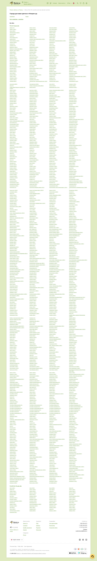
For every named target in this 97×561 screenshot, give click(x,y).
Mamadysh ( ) (73, 217)
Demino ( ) (12, 91)
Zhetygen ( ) (52, 510)
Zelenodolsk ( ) (53, 473)
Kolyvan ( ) (33, 171)
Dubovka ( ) (13, 99)
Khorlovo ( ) (33, 155)
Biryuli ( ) (52, 61)
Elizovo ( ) (13, 108)
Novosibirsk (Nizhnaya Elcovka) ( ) (56, 269)
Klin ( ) (31, 164)
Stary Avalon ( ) (33, 387)
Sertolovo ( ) (72, 350)
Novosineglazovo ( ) (34, 271)
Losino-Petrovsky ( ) (54, 209)
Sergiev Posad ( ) (33, 348)
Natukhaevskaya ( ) (14, 247)
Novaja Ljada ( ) (53, 258)
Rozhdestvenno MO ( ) (15, 330)
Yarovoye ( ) (52, 463)
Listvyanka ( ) (53, 208)
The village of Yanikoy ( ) (34, 411)
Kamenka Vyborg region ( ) (16, 146)
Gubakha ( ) (33, 127)
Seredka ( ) (51, 347)
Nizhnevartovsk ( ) (13, 255)
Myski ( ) (32, 242)
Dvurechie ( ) (13, 101)
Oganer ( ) (13, 279)
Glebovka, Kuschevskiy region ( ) (76, 119)
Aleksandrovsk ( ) (73, 31)
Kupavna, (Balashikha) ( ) (55, 195)
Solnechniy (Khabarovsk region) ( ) (76, 374)
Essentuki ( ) (12, 111)
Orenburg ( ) (72, 282)
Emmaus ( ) (72, 108)
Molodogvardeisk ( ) (54, 230)
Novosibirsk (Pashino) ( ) (74, 269)
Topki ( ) (72, 416)
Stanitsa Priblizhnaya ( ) (14, 384)
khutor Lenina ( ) (34, 482)
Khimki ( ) (12, 155)
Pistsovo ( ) (52, 300)
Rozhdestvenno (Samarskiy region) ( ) (77, 329)
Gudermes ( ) (73, 127)
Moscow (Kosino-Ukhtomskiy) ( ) (76, 232)
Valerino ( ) (13, 435)
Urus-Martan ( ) (73, 427)
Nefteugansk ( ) (52, 248)
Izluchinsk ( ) (13, 140)
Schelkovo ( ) (13, 345)
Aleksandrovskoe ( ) (15, 32)
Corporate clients (53, 527)
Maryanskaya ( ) (53, 219)
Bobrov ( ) (33, 63)
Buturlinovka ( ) (73, 73)
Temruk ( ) (33, 403)
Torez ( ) (12, 418)
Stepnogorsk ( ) (34, 505)
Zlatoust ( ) (72, 479)
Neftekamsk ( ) (33, 248)
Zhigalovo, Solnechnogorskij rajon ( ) (18, 478)
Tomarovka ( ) (13, 416)
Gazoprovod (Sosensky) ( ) (55, 117)
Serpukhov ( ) (52, 350)
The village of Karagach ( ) (35, 406)
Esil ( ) (12, 496)
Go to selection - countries (16, 19)
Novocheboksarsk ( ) (74, 261)
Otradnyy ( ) (72, 287)
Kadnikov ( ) (52, 142)
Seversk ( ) (13, 353)
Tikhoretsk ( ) (73, 413)
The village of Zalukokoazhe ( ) (16, 413)
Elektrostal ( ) (33, 106)
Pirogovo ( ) (33, 300)
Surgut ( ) (71, 392)
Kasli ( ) (32, 151)
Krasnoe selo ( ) (33, 184)
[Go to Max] (86, 539)
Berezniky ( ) (72, 58)
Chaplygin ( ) (52, 76)
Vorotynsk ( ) (72, 452)
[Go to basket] (83, 3)
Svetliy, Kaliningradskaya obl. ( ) (56, 393)
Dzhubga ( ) (13, 103)
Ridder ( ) (52, 502)
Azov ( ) (32, 45)
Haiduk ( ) (32, 130)
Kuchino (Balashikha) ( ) (35, 193)
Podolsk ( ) (33, 303)
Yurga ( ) (52, 466)
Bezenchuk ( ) (73, 60)
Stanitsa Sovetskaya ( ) (74, 384)
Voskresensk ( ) (13, 455)
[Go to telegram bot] (83, 539)
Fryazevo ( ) (52, 112)
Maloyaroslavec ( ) (34, 217)
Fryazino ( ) (72, 112)
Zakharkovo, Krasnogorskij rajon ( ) (76, 469)
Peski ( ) (52, 295)
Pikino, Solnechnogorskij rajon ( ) (76, 298)
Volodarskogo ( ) (14, 450)
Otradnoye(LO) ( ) (53, 287)
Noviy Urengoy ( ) (34, 260)
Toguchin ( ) (33, 414)
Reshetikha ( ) (72, 322)
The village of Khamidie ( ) (54, 406)
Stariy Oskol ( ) (52, 385)
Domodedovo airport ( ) (54, 96)
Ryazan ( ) (71, 332)
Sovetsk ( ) (52, 379)
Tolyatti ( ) (71, 414)
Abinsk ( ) (33, 27)
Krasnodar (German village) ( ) (76, 182)
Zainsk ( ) (52, 469)
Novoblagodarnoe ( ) (54, 261)
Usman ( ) (72, 429)
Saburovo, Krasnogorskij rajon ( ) (76, 335)
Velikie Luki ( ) (52, 437)
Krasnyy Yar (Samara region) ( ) (37, 190)
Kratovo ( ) (52, 190)
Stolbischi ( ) (12, 388)
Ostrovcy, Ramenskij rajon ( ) (55, 285)
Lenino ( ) (32, 201)
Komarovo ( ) (53, 171)
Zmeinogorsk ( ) (14, 481)
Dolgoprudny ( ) (13, 96)
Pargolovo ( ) (52, 289)
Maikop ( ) (52, 216)
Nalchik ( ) (32, 245)
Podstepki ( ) (72, 303)
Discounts (38, 530)
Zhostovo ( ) (52, 478)
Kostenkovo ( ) (14, 177)
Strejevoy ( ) (33, 388)
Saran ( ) (71, 502)
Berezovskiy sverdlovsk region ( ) (36, 60)
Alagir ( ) (32, 31)
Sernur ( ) (72, 348)
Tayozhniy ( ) (13, 400)
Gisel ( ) (32, 119)
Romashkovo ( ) (73, 326)
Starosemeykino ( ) (14, 387)
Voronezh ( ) (32, 452)
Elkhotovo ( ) (33, 108)
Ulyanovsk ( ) (13, 427)
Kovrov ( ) (52, 179)
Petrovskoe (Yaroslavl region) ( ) (17, 298)
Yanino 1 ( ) (32, 461)
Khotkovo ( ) (52, 155)
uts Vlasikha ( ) (53, 482)
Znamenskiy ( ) (53, 481)
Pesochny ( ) (72, 295)
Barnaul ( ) (51, 50)
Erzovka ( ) (72, 109)
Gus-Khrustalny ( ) (53, 129)
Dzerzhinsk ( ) (52, 101)
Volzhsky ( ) (13, 452)
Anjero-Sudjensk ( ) (14, 37)
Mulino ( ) (33, 238)
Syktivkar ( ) (52, 395)
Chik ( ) (52, 84)
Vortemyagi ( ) (33, 453)
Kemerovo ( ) (52, 153)
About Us (25, 523)
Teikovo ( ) (33, 401)
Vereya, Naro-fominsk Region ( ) (37, 439)
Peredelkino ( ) (53, 292)
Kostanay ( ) (52, 499)
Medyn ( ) (52, 222)
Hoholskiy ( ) (72, 130)
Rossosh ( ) (13, 329)
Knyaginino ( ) (13, 166)
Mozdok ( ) (13, 238)
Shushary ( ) (33, 360)
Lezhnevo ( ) (13, 204)
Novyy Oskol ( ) (14, 274)
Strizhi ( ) (72, 388)
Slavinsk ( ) (52, 361)
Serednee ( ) (72, 347)
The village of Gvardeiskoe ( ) (75, 405)
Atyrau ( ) (51, 491)
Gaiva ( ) (52, 114)
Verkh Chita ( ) (73, 439)
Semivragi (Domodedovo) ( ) (36, 347)
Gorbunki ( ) (33, 121)
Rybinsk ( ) (13, 334)
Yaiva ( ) (52, 458)
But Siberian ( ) (34, 73)
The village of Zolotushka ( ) (54, 413)
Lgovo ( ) (52, 204)
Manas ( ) (13, 219)
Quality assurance (27, 527)
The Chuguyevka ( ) (54, 403)
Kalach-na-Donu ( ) (14, 143)
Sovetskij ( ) (12, 380)
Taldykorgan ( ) (52, 505)
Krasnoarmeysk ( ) (34, 182)
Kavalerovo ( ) (73, 151)
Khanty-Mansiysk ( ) (73, 153)
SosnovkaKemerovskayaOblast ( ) (17, 379)
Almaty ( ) (72, 489)
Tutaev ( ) (13, 422)
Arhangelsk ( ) (72, 39)
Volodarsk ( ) (72, 448)
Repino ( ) (33, 322)
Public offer (20, 546)
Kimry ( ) (32, 156)
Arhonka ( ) (33, 40)
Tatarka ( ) (52, 398)
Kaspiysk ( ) (52, 151)
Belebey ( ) (72, 53)
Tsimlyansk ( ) (53, 419)
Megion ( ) (72, 222)
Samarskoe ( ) (14, 340)
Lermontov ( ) (13, 203)
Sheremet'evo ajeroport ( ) (55, 356)
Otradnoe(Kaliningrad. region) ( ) (37, 287)
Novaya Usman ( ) (14, 260)
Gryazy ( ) (13, 127)
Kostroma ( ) (32, 177)
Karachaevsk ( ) (73, 148)
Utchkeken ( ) (52, 434)
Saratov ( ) (51, 342)
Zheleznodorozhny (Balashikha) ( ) (17, 476)
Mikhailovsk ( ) (13, 227)
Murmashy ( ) (13, 240)
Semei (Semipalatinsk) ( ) (35, 504)
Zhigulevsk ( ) (33, 478)
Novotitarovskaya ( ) (54, 271)
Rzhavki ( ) (32, 335)
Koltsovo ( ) (72, 169)
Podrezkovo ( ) (53, 303)
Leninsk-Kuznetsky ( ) (74, 201)
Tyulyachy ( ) (72, 422)
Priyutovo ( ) (33, 311)
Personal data (13, 546)
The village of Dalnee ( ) (54, 405)
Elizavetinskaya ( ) (73, 106)
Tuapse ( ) (12, 421)
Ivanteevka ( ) (13, 138)
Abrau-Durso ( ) (53, 27)
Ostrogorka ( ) (72, 284)
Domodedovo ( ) (34, 96)
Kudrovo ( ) (51, 193)
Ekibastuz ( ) (52, 494)
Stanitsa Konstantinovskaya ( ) (36, 382)
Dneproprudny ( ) (34, 95)
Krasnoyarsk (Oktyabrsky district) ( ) (37, 187)
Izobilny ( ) (33, 140)
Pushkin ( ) (32, 315)
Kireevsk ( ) (52, 158)
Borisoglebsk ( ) (52, 66)
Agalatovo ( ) (33, 29)
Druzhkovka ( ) (73, 98)
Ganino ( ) (12, 116)
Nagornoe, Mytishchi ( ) (54, 243)
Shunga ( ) (12, 360)
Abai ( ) (12, 488)
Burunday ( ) (13, 494)
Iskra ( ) (32, 137)
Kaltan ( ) (72, 143)
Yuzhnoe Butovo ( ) (73, 468)
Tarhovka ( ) (33, 398)
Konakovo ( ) (52, 172)
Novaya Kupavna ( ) (74, 258)
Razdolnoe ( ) (72, 321)
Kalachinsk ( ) (33, 143)
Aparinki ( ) (13, 39)
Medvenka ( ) (33, 222)
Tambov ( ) (12, 398)
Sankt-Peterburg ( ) (73, 340)
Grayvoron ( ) (53, 124)
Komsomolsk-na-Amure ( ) (35, 172)
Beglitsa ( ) (13, 53)
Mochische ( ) (72, 229)
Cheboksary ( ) (33, 78)
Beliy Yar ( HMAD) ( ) (54, 55)
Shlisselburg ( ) (34, 358)
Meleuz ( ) (13, 224)
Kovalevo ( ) (32, 179)
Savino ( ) (33, 343)
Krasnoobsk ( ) (33, 185)
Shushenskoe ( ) (53, 360)
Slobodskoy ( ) (33, 363)
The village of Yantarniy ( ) (54, 411)
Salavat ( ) (12, 339)
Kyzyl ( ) (72, 198)
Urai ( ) (51, 427)
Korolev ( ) (52, 176)
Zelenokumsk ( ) (53, 474)
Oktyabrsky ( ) (73, 279)
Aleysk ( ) (13, 34)
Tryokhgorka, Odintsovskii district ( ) (17, 419)
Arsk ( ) (32, 42)
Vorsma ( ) (13, 453)
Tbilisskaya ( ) (33, 400)
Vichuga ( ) (52, 442)
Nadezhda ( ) (13, 243)
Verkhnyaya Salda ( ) (74, 440)
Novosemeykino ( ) (14, 268)
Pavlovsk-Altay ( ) (34, 290)
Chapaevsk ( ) (33, 76)
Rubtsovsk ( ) (52, 330)
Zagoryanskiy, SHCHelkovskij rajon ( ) (38, 469)
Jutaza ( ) (13, 142)
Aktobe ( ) (12, 489)
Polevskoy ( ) (73, 305)
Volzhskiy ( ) (72, 450)
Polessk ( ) (52, 305)
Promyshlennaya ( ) (34, 313)
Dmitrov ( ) (72, 93)
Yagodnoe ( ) (33, 458)
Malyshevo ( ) (53, 217)
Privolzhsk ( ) (13, 311)
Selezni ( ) (72, 345)
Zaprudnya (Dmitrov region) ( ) (16, 471)
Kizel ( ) (32, 163)
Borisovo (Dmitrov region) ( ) (36, 68)
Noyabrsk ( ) (33, 274)
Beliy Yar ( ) (33, 55)
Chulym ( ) (52, 85)
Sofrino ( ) (33, 372)
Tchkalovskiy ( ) (14, 401)
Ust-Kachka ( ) (53, 432)
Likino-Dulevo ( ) (73, 204)
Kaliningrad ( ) (52, 143)
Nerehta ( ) (52, 250)
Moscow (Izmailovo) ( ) (54, 232)
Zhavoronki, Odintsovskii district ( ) (76, 474)
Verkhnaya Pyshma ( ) (34, 440)
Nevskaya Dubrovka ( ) (15, 251)
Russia (27, 16)
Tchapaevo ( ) (52, 400)
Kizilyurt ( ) (52, 163)
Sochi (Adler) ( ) (14, 366)
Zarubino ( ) (52, 471)
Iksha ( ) (72, 132)
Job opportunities (53, 523)
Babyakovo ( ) (73, 45)
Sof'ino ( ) (13, 372)
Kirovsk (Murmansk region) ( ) (75, 159)
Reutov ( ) (32, 324)
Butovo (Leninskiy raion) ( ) (55, 73)
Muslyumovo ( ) (73, 240)
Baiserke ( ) (13, 492)
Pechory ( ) (71, 290)
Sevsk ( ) (52, 353)
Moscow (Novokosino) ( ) (75, 234)
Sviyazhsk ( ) (33, 395)
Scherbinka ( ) (33, 345)
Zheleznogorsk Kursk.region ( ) (55, 476)
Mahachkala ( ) (33, 216)
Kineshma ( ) (12, 158)
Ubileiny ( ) (13, 424)
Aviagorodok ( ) (73, 44)
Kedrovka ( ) (33, 153)
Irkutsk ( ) (32, 135)
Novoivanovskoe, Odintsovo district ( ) (37, 264)
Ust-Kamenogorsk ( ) (15, 510)
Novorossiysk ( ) (72, 266)
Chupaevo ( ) (72, 85)
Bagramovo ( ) (14, 47)
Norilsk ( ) (51, 256)
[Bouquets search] (77, 3)
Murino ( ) (51, 238)
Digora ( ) (33, 494)
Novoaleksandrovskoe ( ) (15, 261)
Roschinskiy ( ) (53, 327)
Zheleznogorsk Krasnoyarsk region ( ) (37, 476)
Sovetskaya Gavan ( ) (73, 379)
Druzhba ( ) (52, 98)
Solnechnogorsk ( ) (34, 375)
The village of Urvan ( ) (14, 411)
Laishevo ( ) (52, 200)
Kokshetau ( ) (33, 499)
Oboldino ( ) (33, 276)
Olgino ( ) (52, 281)
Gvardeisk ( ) (72, 129)
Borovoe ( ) (52, 68)
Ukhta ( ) (51, 426)
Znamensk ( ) (33, 481)
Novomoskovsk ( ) (34, 266)
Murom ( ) (51, 240)
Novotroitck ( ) (73, 271)
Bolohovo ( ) (33, 65)
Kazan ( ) (12, 153)
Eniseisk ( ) (52, 109)
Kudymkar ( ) (72, 193)
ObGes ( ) (72, 274)
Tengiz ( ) (72, 507)
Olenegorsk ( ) (33, 281)
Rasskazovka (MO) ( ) (34, 321)
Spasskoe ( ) (53, 380)
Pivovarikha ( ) (72, 300)
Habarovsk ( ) (13, 130)
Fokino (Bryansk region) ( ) (16, 112)
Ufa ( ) (11, 426)
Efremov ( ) (52, 103)
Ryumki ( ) (12, 335)
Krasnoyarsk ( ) (13, 187)
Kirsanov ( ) (13, 161)
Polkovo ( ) (13, 307)
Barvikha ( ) (13, 52)
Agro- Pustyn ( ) (53, 29)
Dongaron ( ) (72, 96)
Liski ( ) (11, 208)
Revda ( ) (52, 324)
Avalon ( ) (51, 44)
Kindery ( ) (52, 156)
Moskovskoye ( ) (34, 237)
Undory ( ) (33, 427)
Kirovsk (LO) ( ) (53, 159)
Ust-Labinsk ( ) (33, 434)
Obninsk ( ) (12, 276)
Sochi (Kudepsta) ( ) (54, 368)
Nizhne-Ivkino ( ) (53, 253)
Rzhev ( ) (51, 335)
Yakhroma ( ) (72, 458)
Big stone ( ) (13, 61)
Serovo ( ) (33, 350)
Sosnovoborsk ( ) (34, 379)
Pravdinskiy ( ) (14, 310)
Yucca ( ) (32, 465)
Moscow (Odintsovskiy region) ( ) (17, 235)
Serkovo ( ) (52, 348)
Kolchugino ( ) (13, 169)
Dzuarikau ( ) (33, 103)
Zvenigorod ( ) (73, 481)
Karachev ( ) (13, 150)
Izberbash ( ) (33, 138)
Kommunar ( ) (73, 171)
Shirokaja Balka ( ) (14, 358)
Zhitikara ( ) (72, 510)
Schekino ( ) (72, 343)
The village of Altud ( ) (73, 403)
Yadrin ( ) (13, 458)
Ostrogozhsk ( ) (14, 285)
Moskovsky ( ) (52, 237)
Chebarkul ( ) (13, 78)
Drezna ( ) (33, 98)
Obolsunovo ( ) (73, 276)
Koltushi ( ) (13, 171)
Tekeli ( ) (32, 507)
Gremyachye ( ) (34, 125)
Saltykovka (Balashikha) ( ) (55, 339)
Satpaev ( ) (13, 504)
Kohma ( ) (33, 168)
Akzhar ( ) (33, 489)
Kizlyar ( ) (72, 163)
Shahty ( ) (13, 355)
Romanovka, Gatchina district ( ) (36, 326)
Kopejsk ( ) (52, 174)
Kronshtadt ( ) (13, 191)
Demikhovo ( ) (73, 90)
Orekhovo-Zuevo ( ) (34, 282)
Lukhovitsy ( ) (73, 211)
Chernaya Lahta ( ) (54, 81)
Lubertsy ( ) (72, 209)
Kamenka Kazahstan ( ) (74, 496)
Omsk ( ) (71, 281)
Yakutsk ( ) (51, 460)
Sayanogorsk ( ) (53, 343)
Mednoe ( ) (72, 221)
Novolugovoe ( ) (13, 266)
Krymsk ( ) (71, 191)
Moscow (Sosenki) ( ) (54, 235)
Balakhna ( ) (33, 48)
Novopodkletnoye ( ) (54, 266)
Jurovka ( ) (72, 140)
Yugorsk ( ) (72, 465)
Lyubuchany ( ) (53, 214)
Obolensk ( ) (52, 276)
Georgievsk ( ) (14, 119)
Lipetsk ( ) (32, 206)
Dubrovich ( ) (33, 99)
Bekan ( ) (32, 53)
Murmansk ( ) (72, 238)
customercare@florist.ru (81, 531)
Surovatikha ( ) (14, 393)
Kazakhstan (12, 16)
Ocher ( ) (52, 277)
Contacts (25, 525)
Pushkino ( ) (52, 315)
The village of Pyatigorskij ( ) (74, 408)
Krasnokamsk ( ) (14, 185)
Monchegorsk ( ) (73, 230)
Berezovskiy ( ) (14, 60)
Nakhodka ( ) (12, 245)
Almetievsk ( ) (52, 34)
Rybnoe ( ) (52, 334)
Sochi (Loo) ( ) (14, 369)
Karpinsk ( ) (72, 150)
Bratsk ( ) (71, 68)
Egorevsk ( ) (72, 103)
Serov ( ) (12, 350)
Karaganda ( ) (33, 497)
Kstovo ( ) (12, 193)
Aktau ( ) (71, 488)
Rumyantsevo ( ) (14, 332)
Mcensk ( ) (52, 221)
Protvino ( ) (52, 313)
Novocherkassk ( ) (13, 263)
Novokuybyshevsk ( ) (54, 264)
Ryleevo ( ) (72, 334)
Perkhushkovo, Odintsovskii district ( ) (57, 294)
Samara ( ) (71, 339)
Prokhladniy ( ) (53, 311)
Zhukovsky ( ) (33, 479)
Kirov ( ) (12, 159)
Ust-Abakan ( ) (13, 432)
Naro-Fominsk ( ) (53, 245)
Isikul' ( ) (72, 135)
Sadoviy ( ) (13, 337)
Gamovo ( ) (72, 114)
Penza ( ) (32, 292)
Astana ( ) (33, 491)
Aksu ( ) (52, 488)
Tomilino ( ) (32, 416)
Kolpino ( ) (52, 169)
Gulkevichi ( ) (13, 129)
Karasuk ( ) (32, 150)
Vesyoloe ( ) (33, 442)
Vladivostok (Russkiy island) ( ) (56, 445)
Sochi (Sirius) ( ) (53, 369)
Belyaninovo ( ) (33, 58)
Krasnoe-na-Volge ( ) (54, 184)
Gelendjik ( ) (72, 117)
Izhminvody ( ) (73, 138)
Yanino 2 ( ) (52, 461)
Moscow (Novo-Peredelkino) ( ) (56, 234)
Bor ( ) (32, 66)
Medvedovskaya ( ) (14, 222)
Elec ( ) (71, 104)
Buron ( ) (13, 73)
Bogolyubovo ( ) (73, 63)
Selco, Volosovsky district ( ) (55, 345)
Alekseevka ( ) (33, 32)
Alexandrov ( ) (72, 32)
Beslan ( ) (52, 60)
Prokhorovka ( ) (73, 311)
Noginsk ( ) (32, 256)
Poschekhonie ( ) (34, 308)
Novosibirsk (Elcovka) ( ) (35, 269)
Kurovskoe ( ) (53, 196)
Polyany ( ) (32, 307)
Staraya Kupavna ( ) (34, 385)
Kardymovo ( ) (53, 150)
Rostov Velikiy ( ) (34, 329)
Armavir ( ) (71, 40)
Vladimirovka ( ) (13, 445)
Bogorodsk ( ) (13, 65)
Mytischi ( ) (52, 242)
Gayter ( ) (33, 117)
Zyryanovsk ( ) (13, 512)
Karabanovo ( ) (52, 148)
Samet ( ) (32, 340)
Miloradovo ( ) (33, 227)
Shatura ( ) (52, 355)
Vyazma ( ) (72, 455)
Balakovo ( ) (72, 48)
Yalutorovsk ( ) (73, 460)
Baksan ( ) (71, 47)
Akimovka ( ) (72, 29)
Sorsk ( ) (32, 377)
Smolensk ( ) (52, 363)
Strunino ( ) (32, 390)
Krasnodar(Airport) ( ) (14, 184)
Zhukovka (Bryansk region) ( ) (75, 478)
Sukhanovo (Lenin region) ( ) (16, 392)
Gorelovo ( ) (52, 121)
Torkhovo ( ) (33, 418)
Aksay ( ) (32, 488)
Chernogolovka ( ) (73, 81)
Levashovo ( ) (72, 203)
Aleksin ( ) (52, 32)
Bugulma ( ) (13, 71)
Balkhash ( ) (52, 492)
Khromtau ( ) (13, 499)
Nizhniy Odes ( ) (34, 255)
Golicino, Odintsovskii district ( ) (17, 121)
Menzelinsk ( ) (53, 224)
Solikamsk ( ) (13, 374)
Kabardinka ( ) (33, 142)
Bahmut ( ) (52, 47)
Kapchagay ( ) (13, 497)
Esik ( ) (71, 494)
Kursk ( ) (71, 196)
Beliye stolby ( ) (73, 55)
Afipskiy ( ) (13, 29)
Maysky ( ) (32, 221)
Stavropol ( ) (52, 387)
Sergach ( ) (13, 348)
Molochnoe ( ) (13, 230)
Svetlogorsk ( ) (73, 393)
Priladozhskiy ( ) (53, 310)
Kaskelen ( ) (52, 497)
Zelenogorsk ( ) (73, 473)
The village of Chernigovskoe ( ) (36, 405)
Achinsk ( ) (72, 27)
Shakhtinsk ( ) (53, 504)
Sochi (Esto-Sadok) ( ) (54, 366)
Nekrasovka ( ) (13, 250)
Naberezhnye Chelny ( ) (74, 242)
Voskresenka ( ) (53, 453)
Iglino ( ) (52, 132)
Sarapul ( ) (32, 342)
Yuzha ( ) (32, 468)
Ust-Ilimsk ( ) (33, 432)
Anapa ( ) (12, 35)
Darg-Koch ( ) (33, 90)
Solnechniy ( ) (52, 374)
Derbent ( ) (52, 91)
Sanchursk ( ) (53, 340)
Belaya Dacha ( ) (53, 53)
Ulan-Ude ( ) (72, 426)
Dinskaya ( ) (13, 93)
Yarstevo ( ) (72, 463)
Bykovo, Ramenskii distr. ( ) (35, 74)
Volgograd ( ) (12, 448)
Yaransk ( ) (72, 461)
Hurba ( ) (13, 132)
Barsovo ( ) (72, 50)
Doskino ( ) (13, 98)
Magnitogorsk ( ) (13, 216)
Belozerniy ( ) (13, 58)
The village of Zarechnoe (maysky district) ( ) (38, 413)
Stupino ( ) (52, 390)
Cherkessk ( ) (13, 81)
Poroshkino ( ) (13, 308)
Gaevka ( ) (32, 114)
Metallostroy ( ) (73, 224)
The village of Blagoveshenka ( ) (16, 405)
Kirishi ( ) (72, 158)
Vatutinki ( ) (33, 437)
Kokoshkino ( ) (53, 168)
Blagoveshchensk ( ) (14, 63)
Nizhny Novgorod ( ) (53, 255)
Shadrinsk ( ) (72, 353)
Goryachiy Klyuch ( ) (34, 124)
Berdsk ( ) (52, 58)
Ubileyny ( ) (33, 424)
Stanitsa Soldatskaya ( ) (54, 384)
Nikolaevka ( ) (73, 251)
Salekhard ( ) (32, 339)
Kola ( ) (71, 168)
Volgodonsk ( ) (72, 447)
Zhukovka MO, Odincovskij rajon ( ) (17, 479)
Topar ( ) (12, 509)
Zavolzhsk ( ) (33, 473)
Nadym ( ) (33, 243)
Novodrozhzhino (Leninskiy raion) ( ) (37, 263)
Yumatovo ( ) (13, 466)
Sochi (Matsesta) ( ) (34, 369)
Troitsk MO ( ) (73, 418)
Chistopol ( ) (72, 84)
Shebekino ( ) (73, 355)
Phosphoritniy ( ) (53, 298)
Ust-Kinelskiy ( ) (73, 432)
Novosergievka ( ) (33, 268)
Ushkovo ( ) (33, 429)
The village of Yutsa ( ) (73, 411)
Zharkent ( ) (33, 510)
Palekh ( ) (33, 289)
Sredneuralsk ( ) (14, 382)
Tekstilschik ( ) (53, 401)
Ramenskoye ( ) (53, 319)
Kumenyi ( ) (13, 195)
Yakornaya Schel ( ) (14, 460)
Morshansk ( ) (33, 232)
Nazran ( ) (72, 247)
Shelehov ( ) (13, 356)
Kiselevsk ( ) (72, 161)
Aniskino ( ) (72, 35)
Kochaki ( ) (33, 166)
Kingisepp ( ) (33, 158)
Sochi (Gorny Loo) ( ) (74, 366)
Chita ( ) (12, 85)
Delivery (38, 525)
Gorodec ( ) (33, 122)
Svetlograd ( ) (13, 395)
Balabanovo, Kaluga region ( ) (16, 48)
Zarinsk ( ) (33, 471)
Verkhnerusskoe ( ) (53, 440)
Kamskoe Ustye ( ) (54, 146)
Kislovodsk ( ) (13, 163)
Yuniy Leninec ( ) (34, 466)
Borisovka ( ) (13, 68)
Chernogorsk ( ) (13, 84)
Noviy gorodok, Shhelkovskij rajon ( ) (57, 260)
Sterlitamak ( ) (73, 387)
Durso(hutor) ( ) (73, 99)
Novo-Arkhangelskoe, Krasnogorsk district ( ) (78, 260)
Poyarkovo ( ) (72, 308)
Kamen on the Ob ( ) (35, 145)
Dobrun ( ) (72, 95)
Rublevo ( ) (32, 330)
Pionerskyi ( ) (13, 300)
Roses (24, 535)
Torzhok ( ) (52, 418)
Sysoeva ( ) (72, 395)
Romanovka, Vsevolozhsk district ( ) (56, 326)
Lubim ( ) (13, 211)
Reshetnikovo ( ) (14, 324)
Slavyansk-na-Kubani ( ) (14, 363)
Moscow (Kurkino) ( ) (14, 234)
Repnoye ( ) (52, 322)
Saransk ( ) (12, 342)
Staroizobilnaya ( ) (73, 385)
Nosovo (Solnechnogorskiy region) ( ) (38, 258)
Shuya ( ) (13, 361)
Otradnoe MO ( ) (14, 287)
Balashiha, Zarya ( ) (14, 50)
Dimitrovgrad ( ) (72, 91)
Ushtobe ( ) (72, 509)
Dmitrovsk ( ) (13, 95)
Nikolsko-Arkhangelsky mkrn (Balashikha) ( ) (19, 253)
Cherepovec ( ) (72, 79)
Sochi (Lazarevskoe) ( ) (74, 368)
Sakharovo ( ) (72, 337)
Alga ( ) (52, 489)
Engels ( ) (32, 109)
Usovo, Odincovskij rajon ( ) (55, 431)
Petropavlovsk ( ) (33, 502)
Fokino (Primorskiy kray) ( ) (36, 112)
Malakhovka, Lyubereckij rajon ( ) (17, 217)
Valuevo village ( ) (34, 435)
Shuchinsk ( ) (72, 504)
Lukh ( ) (52, 211)
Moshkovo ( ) (13, 237)
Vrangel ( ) (33, 455)
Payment (38, 527)
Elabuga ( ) (51, 104)
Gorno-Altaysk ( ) (13, 122)
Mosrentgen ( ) (72, 237)
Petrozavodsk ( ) (33, 298)
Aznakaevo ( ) (13, 45)
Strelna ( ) (52, 388)
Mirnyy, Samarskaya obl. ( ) (55, 229)
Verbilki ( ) (13, 439)
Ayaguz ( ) (72, 491)
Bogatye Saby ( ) (53, 63)
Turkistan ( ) (33, 509)
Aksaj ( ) (12, 31)
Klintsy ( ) (52, 164)
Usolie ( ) (12, 431)
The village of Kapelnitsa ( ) (15, 406)
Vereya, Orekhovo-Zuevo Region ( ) (57, 439)
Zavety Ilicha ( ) (14, 473)
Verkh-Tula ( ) (13, 440)
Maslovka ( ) (13, 221)
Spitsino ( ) (72, 380)
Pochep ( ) (72, 302)
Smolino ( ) (72, 363)
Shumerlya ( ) (73, 358)
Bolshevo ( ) (52, 65)
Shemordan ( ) (33, 356)
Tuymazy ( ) (32, 422)
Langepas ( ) (72, 200)
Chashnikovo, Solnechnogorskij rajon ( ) (77, 76)
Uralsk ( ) (51, 509)
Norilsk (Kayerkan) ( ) (74, 256)
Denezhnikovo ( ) (34, 91)
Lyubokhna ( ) (33, 214)
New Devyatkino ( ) (53, 251)
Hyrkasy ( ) (32, 132)
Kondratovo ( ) (72, 172)
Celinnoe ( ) (52, 74)
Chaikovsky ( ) (72, 74)
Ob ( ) (51, 274)
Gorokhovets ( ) (73, 122)
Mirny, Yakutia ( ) (33, 229)
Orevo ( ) (13, 284)
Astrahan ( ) (32, 44)
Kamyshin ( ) (72, 146)
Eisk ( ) (11, 104)
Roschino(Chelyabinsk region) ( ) (17, 327)
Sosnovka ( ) (72, 377)
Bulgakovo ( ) (73, 71)
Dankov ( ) (13, 90)
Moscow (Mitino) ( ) (34, 234)
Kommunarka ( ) (14, 172)
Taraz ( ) (12, 507)
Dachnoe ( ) (33, 87)
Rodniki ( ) (72, 324)
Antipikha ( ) (33, 37)
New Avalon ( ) (33, 251)
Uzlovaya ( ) (72, 434)
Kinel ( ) (72, 156)
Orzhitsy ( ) (52, 284)
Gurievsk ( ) (33, 129)
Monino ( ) (13, 232)
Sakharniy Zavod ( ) (53, 337)
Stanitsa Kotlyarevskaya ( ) (54, 382)
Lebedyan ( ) (13, 201)
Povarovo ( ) (52, 308)
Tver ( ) (51, 422)
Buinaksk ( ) (52, 71)
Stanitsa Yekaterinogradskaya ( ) (16, 385)
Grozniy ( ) (51, 125)
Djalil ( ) (52, 93)
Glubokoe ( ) (33, 496)
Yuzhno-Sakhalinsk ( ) (53, 468)
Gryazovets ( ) (73, 125)
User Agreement (28, 546)
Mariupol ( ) (33, 219)
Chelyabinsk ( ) (52, 79)
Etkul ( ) (52, 111)
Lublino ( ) (33, 211)
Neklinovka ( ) (73, 248)
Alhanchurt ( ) (33, 34)
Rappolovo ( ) (13, 321)
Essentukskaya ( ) (34, 111)
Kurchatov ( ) (13, 196)
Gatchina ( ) (52, 116)
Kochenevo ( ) (53, 166)
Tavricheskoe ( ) (73, 398)
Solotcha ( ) (13, 377)
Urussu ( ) (13, 429)
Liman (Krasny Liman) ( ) (15, 206)
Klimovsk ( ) (13, 164)
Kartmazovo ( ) (13, 151)
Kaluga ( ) (12, 145)
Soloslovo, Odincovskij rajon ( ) (75, 375)
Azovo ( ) (52, 45)
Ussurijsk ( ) (72, 431)
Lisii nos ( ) (72, 206)
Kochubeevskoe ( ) (74, 166)
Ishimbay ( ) (52, 135)
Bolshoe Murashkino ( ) (15, 66)
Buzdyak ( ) (13, 74)
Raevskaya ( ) (33, 319)
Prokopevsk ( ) (14, 313)
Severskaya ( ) (33, 353)
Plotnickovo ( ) (53, 302)
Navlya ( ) (33, 247)
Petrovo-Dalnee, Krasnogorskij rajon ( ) (77, 297)
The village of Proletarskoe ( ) (55, 408)
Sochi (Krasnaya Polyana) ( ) (36, 368)
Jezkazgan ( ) (52, 496)
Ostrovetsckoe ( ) (73, 285)
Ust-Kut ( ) (12, 434)
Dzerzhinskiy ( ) (73, 101)
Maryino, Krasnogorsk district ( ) (76, 219)
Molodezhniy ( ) (33, 230)
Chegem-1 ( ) (52, 78)
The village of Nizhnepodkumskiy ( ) (36, 408)
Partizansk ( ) (73, 289)
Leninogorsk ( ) (52, 201)
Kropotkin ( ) (32, 191)
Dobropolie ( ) (53, 95)
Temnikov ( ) (13, 403)
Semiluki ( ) (13, 347)
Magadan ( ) (72, 214)
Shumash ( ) (52, 358)
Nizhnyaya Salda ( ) (14, 256)
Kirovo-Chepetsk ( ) (34, 159)
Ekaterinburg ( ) (33, 104)
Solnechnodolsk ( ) (14, 375)
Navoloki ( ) (52, 247)
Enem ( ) (12, 109)
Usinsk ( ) (52, 429)
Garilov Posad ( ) (34, 116)
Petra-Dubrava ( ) (34, 297)
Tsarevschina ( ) (34, 419)
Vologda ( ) (32, 450)
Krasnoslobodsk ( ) (53, 185)
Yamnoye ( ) (13, 461)
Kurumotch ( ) (13, 198)
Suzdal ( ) (33, 393)
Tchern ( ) (72, 400)
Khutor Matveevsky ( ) (73, 155)
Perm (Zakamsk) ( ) (14, 295)
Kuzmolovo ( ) (52, 198)
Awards (25, 530)
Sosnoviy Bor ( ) (53, 377)
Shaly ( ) (32, 355)
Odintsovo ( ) (72, 277)
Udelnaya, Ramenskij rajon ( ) (55, 424)
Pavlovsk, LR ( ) (13, 290)
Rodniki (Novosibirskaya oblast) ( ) (17, 326)
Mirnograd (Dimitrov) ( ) (15, 229)
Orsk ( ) (32, 284)
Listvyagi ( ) (33, 208)
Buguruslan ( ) (33, 71)
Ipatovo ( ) (13, 135)
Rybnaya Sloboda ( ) (35, 334)
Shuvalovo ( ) (73, 360)
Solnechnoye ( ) (53, 375)
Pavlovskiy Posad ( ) (54, 290)
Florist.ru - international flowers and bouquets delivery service (31, 553)
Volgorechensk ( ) (34, 448)
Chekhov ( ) (13, 79)
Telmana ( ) (72, 401)
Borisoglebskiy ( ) (73, 66)
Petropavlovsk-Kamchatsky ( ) (55, 297)
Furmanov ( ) (13, 114)
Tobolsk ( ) (12, 414)
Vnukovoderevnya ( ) (54, 447)
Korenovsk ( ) (13, 176)
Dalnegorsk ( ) (73, 87)
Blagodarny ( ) (73, 61)
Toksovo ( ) (52, 414)
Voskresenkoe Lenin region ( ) (75, 453)
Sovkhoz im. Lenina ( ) (35, 380)
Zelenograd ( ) (14, 474)
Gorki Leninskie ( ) (73, 121)
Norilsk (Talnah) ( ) (14, 258)
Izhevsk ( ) (51, 138)
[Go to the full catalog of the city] (15, 3)
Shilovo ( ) (72, 356)
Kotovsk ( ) (13, 179)
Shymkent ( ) (13, 505)
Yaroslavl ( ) (32, 463)
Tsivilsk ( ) (72, 419)
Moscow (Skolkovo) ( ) (35, 235)
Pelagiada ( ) (13, 292)
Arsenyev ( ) (13, 42)
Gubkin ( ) (52, 127)
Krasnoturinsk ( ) (72, 185)
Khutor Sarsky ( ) (13, 156)
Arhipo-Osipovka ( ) (14, 40)
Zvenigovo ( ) (13, 482)
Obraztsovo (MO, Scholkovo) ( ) (17, 277)
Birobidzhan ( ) (33, 61)
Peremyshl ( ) (73, 292)
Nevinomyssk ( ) (73, 250)
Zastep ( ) (72, 471)
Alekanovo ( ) (52, 31)
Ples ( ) (12, 302)
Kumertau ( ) (33, 195)
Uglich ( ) (32, 426)
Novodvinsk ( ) (53, 263)
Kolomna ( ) (32, 169)
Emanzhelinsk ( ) (53, 108)
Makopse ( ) (72, 216)
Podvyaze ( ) (13, 305)
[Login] (86, 3)
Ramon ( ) (72, 319)
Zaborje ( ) (13, 469)
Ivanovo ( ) (71, 137)
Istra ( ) (52, 137)
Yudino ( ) (52, 465)
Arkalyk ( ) (13, 491)
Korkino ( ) (33, 176)
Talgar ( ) (72, 505)
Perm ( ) (71, 294)
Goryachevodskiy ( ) (14, 124)
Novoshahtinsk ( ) (53, 268)
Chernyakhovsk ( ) (34, 84)
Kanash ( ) (12, 148)
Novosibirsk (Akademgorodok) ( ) (17, 269)
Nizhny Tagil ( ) (72, 255)
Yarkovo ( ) (13, 463)
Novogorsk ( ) (13, 264)
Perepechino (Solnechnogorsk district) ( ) (18, 294)
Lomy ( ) (32, 209)
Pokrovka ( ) (33, 305)
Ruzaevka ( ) (53, 332)
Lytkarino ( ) (13, 214)
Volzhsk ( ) (51, 450)
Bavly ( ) (72, 52)
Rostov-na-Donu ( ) (53, 329)
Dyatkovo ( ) (33, 101)
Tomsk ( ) (51, 416)
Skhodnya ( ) (33, 361)
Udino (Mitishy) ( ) (73, 424)
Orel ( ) (51, 282)
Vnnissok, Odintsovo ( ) (74, 445)
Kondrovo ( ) (13, 174)
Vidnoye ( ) (72, 442)
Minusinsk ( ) (72, 227)
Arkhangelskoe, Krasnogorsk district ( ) (57, 40)
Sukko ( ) (32, 392)
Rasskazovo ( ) (53, 321)
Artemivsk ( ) (52, 42)
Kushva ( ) (33, 198)
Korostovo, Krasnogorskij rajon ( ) (76, 176)
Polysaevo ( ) (53, 307)
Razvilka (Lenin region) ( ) (15, 322)
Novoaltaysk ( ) (34, 261)
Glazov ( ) (51, 119)
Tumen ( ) (51, 421)
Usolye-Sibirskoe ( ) (34, 431)
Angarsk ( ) (32, 35)
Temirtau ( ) (52, 507)
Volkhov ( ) (52, 448)
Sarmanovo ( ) (73, 342)
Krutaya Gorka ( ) (53, 191)
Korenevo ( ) (72, 174)
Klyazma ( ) (72, 164)
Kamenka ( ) (52, 145)
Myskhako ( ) (13, 242)
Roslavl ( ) (72, 327)
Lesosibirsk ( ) (52, 203)
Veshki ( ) (12, 442)
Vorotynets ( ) (53, 452)
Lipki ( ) (52, 206)
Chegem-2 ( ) (72, 78)
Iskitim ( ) (13, 137)
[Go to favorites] (80, 3)
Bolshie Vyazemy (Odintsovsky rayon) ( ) (77, 65)
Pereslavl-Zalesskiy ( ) (35, 294)
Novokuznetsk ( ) (72, 264)
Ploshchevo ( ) (33, 302)
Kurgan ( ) (32, 196)
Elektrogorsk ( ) (14, 106)
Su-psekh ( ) (72, 390)
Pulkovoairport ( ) (14, 315)
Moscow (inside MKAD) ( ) (74, 235)
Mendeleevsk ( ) (34, 224)
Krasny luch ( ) (14, 190)
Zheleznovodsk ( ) (73, 476)
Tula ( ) (31, 421)
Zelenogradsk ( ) (33, 474)
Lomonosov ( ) (14, 209)
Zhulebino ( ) (52, 479)
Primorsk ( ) (72, 310)
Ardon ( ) (52, 39)
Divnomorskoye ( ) (34, 93)
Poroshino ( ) (72, 307)
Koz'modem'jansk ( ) (74, 179)
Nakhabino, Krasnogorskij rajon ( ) (76, 243)
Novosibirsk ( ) (72, 268)
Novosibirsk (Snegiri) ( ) (15, 271)
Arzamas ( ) (12, 44)
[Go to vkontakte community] (79, 539)
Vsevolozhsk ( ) (53, 455)
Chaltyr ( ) (13, 76)
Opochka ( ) (12, 282)
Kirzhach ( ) (33, 161)
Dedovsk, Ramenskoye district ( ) (56, 90)
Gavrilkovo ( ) (72, 116)
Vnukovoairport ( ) (34, 447)
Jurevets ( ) (52, 140)
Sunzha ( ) (52, 392)
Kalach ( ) (72, 142)
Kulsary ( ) (72, 499)
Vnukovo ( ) (13, 447)
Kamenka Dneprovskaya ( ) (75, 145)
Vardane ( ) (52, 435)
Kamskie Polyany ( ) (34, 146)
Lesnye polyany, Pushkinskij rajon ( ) (37, 203)
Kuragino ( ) (72, 195)
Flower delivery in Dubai (14, 530)
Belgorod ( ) (12, 55)
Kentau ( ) (72, 497)
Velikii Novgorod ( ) (73, 437)
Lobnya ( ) (72, 208)
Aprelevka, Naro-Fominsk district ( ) (37, 39)
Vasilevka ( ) (72, 435)
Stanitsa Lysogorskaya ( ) (74, 382)
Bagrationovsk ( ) (34, 47)
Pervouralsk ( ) (33, 295)
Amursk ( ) (72, 34)
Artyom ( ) (72, 42)
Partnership (52, 525)
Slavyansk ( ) (73, 361)
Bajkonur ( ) (33, 492)
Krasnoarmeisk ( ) (14, 182)
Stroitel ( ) (13, 390)
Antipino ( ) (52, 37)
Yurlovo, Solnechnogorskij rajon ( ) (76, 466)
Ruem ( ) (71, 330)
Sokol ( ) (52, 372)
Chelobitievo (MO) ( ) (34, 79)
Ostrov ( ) (33, 285)
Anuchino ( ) (72, 37)
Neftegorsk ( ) (13, 248)
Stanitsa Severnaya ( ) (34, 384)
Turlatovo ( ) (72, 421)
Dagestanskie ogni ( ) (54, 87)
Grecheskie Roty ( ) (73, 124)
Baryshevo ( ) (33, 52)
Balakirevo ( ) (52, 48)
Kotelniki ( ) (72, 177)
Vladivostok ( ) (33, 445)
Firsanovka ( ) (72, 111)
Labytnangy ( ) (14, 200)
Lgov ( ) (32, 204)
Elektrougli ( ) (53, 106)
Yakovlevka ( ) (33, 460)
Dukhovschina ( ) (53, 99)
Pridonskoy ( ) (33, 310)
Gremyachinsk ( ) (14, 125)
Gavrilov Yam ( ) (14, 117)
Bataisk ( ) (52, 52)
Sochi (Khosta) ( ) (14, 368)
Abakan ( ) (12, 27)
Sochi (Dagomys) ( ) (34, 366)
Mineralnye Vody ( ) (54, 227)
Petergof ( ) (13, 297)
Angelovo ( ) (52, 35)
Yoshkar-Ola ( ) (13, 465)
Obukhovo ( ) (33, 277)
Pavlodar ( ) (12, 502)
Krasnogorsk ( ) (73, 184)
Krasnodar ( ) (52, 182)
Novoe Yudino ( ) (72, 263)
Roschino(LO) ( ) (34, 327)
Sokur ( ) (72, 372)
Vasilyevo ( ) (13, 437)
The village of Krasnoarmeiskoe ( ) (76, 406)
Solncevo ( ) (33, 374)
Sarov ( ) (12, 343)
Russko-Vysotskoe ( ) (35, 332)
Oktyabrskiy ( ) (53, 279)
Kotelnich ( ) (52, 177)
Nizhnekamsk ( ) (72, 253)
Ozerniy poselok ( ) (14, 289)
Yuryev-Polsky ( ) (14, 468)
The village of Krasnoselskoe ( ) (16, 408)
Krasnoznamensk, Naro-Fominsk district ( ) (58, 187)
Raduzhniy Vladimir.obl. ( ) (15, 319)
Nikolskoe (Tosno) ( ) (35, 253)
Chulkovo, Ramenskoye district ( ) (37, 85)
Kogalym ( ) (13, 168)
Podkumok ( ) (13, 303)
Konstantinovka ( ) (34, 174)
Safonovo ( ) (33, 337)
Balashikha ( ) (33, 50)
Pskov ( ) (71, 313)
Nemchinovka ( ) (33, 250)
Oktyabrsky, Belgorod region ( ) (17, 281)
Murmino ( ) (33, 240)
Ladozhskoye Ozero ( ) (35, 200)
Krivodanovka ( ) (73, 190)
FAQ (37, 523)
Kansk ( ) (32, 148)
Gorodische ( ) (52, 122)
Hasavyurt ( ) (53, 130)
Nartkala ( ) (71, 245)
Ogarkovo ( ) (33, 279)
